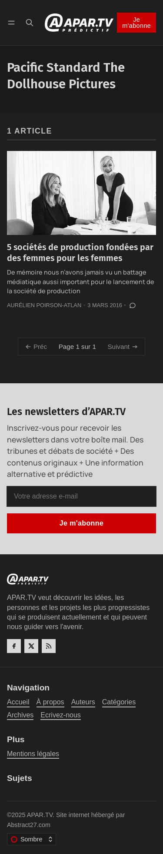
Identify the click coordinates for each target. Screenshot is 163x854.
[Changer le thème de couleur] (31, 839)
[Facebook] (14, 646)
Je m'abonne (136, 22)
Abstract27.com (28, 824)
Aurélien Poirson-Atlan (44, 305)
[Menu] (13, 22)
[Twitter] (31, 646)
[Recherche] (29, 22)
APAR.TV (40, 814)
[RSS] (49, 646)
